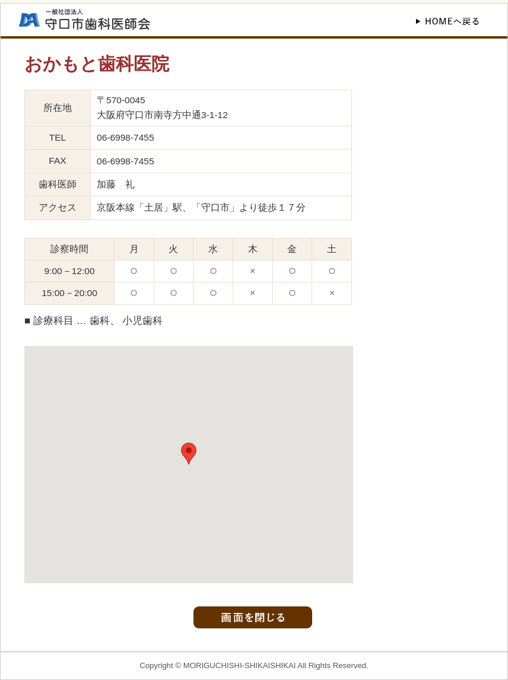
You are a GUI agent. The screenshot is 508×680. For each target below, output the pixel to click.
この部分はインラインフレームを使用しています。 (188, 464)
